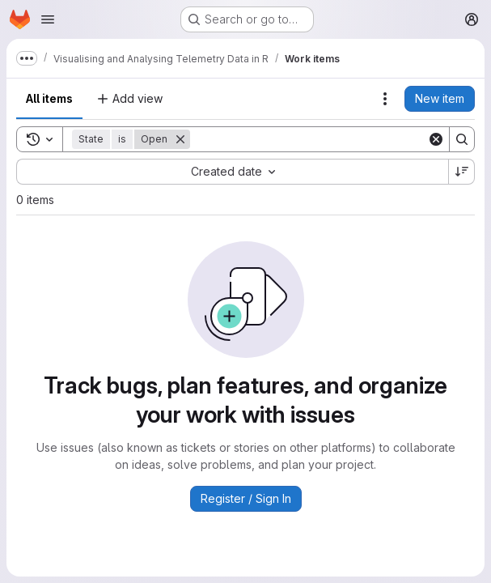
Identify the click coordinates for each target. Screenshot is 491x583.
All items (49, 98)
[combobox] (232, 172)
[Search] (308, 139)
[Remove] (180, 139)
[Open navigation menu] (48, 19)
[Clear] (436, 139)
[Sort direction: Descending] (462, 172)
